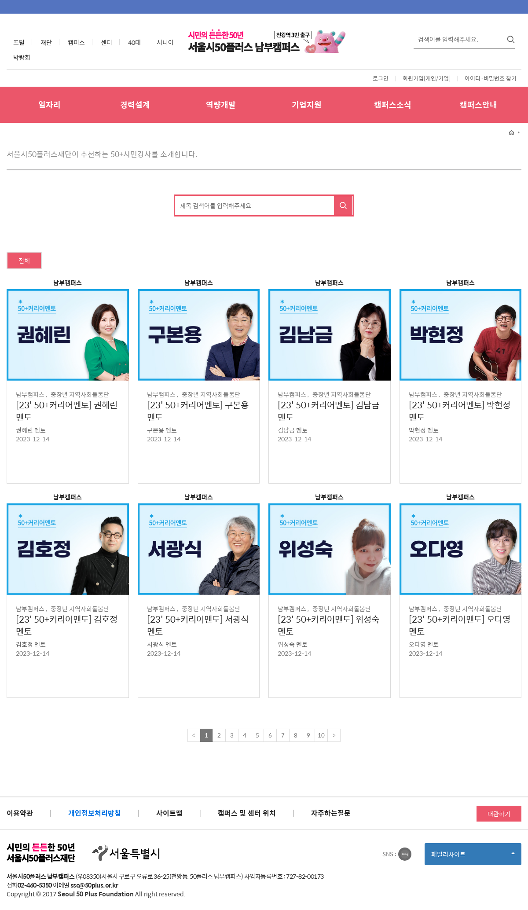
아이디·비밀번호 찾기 (491, 78)
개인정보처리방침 (94, 812)
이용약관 (20, 812)
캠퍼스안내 (478, 104)
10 (321, 735)
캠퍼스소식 (392, 104)
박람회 (21, 57)
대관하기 (499, 813)
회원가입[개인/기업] (427, 78)
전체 (24, 260)
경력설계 (135, 104)
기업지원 (307, 104)
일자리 (49, 104)
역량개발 (221, 104)
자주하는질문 (331, 812)
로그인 (381, 78)
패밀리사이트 (473, 857)
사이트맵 (169, 812)
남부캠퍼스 (67, 282)
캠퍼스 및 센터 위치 (247, 812)
